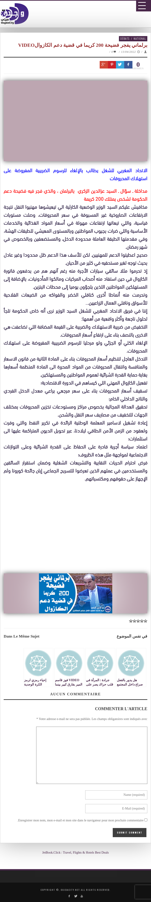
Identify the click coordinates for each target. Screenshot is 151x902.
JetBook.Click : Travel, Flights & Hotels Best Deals (75, 852)
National (140, 38)
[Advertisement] (77, 528)
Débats (124, 38)
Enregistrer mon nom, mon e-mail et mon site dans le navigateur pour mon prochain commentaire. (80, 820)
